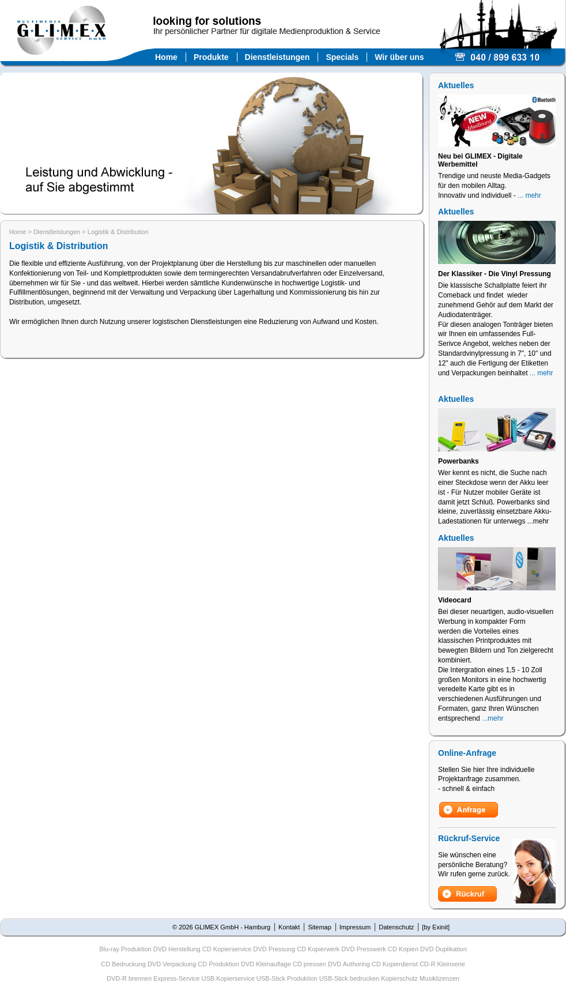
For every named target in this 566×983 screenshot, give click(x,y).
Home (166, 57)
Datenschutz (396, 927)
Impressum (355, 927)
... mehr (529, 195)
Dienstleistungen (277, 57)
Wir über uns (399, 57)
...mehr (492, 718)
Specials (342, 57)
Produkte (211, 57)
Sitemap (319, 927)
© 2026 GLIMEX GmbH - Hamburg (221, 927)
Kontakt (289, 927)
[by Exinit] (436, 927)
